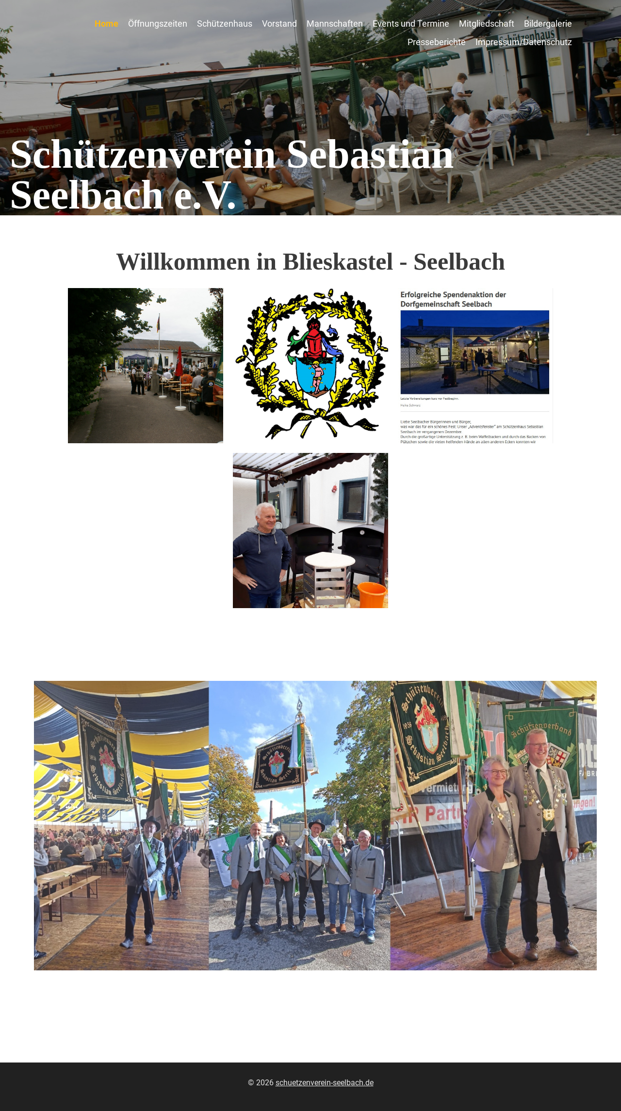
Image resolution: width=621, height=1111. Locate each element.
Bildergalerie (548, 23)
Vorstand (279, 23)
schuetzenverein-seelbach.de (325, 1082)
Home (106, 23)
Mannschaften (335, 23)
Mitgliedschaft (486, 23)
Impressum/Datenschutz (523, 42)
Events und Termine (411, 23)
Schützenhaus (224, 23)
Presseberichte (437, 42)
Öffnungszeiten (157, 23)
